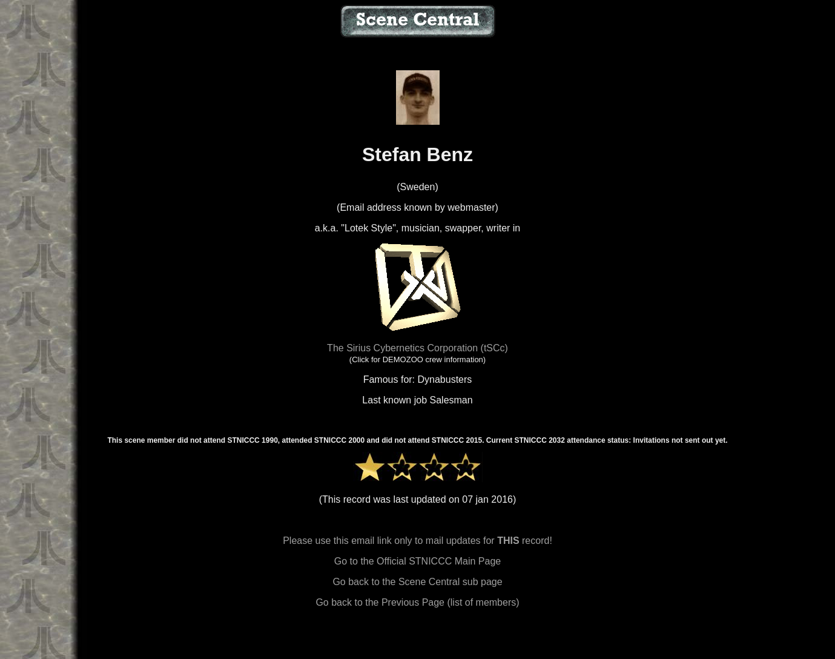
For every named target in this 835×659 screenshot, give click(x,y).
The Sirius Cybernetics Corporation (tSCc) (417, 348)
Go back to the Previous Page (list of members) (417, 602)
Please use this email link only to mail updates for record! (417, 540)
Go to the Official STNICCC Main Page (417, 561)
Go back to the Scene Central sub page (417, 582)
